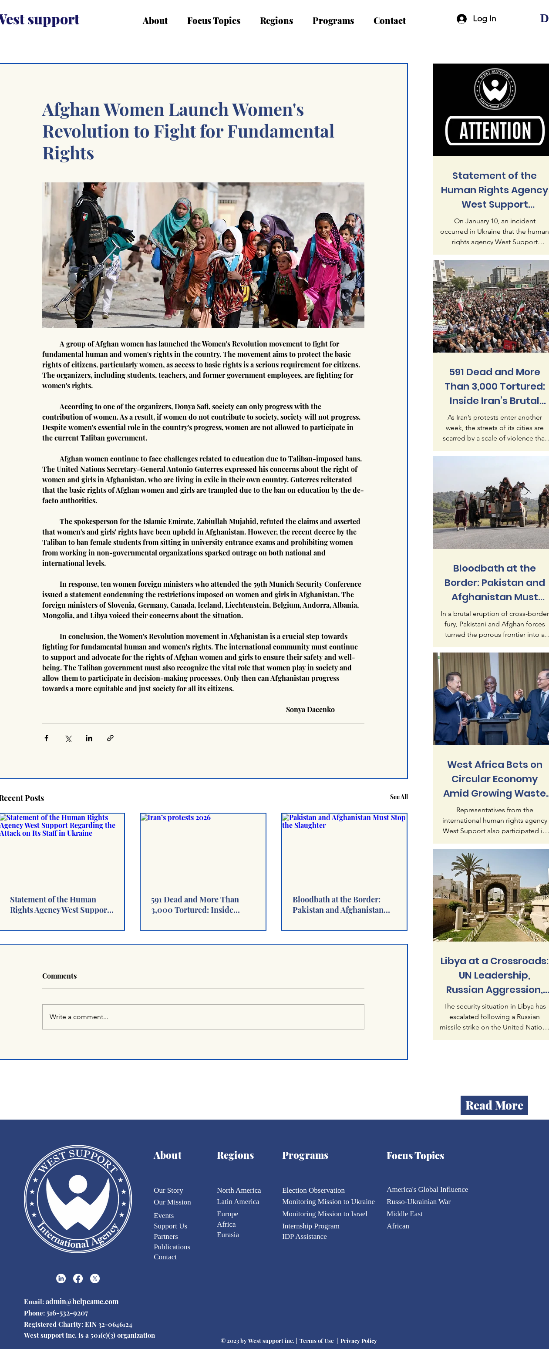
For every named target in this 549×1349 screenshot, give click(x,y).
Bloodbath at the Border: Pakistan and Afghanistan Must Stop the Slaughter (338, 904)
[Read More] (494, 1105)
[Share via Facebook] (46, 738)
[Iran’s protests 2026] (203, 849)
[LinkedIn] (61, 1278)
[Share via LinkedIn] (89, 738)
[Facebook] (78, 1278)
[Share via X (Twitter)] (68, 738)
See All (399, 797)
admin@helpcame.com (83, 1301)
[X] (95, 1278)
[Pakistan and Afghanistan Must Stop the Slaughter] (344, 849)
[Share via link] (110, 738)
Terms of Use (317, 1340)
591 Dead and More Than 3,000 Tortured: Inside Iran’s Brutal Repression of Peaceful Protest (199, 904)
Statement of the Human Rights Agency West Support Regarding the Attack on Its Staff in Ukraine (60, 904)
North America (239, 1190)
